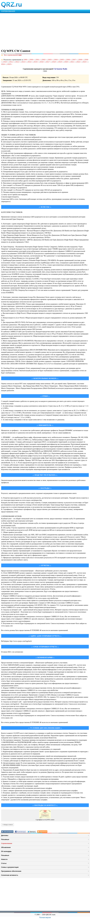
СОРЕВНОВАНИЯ (8, 11)
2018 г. (54, 62)
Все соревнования (11, 55)
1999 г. (25, 60)
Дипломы (4, 835)
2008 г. (80, 60)
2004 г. (56, 60)
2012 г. (17, 62)
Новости (4, 859)
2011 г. (11, 62)
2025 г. (9, 64)
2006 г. (68, 60)
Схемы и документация (10, 867)
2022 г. (79, 62)
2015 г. (36, 62)
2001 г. (38, 60)
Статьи (3, 863)
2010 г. (5, 62)
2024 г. (3, 64)
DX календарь (6, 851)
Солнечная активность (9, 875)
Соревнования (6, 843)
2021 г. (72, 62)
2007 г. (74, 60)
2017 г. (48, 62)
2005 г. (62, 60)
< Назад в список (7, 824)
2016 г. (42, 62)
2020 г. (66, 62)
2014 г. (30, 62)
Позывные (5, 839)
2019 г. (60, 62)
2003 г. (50, 60)
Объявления (6, 847)
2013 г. (24, 62)
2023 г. (85, 62)
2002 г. (44, 60)
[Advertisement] (45, 30)
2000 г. (32, 60)
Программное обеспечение (11, 871)
